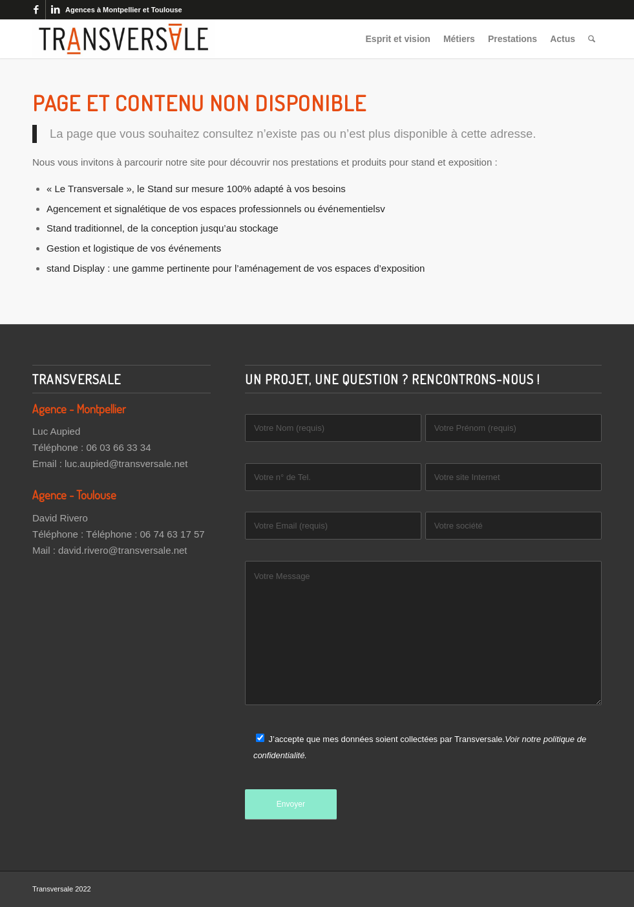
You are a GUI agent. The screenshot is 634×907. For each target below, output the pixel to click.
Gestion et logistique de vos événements (134, 248)
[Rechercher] (592, 38)
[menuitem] (398, 38)
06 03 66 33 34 (118, 447)
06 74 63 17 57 (172, 534)
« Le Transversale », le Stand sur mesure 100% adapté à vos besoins (196, 188)
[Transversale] (123, 38)
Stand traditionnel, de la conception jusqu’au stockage (163, 228)
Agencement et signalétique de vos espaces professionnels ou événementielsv (216, 208)
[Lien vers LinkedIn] (55, 9)
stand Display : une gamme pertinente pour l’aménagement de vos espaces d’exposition (236, 268)
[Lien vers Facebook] (35, 9)
